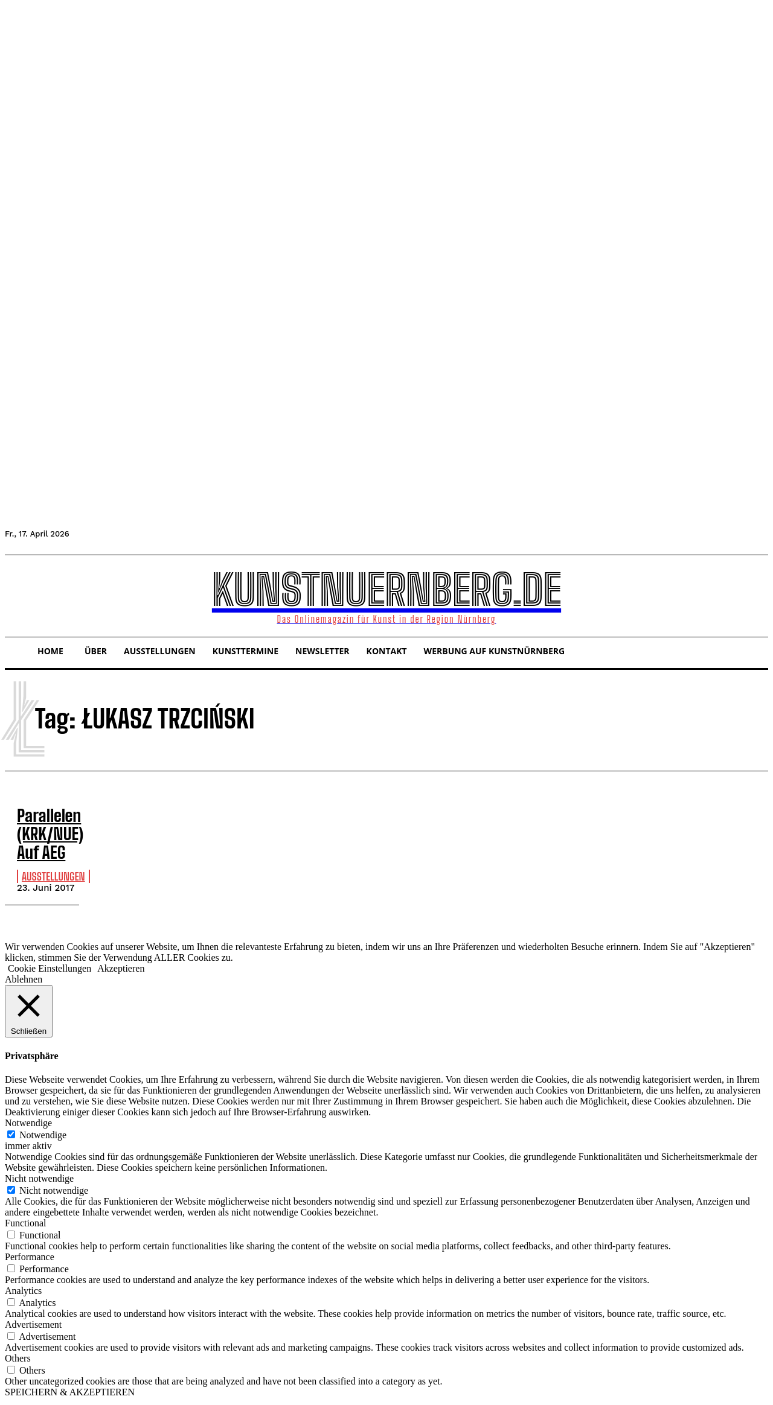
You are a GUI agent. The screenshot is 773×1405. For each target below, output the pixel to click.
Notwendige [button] (28, 1125)
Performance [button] (29, 1259)
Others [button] (18, 1361)
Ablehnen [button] (23, 982)
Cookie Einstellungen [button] (49, 971)
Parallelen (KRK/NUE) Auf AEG (45, 830)
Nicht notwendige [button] (39, 1181)
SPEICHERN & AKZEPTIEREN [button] (70, 1394)
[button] (19, 594)
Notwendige (42, 1137)
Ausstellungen (53, 869)
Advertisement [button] (33, 1327)
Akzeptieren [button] (120, 971)
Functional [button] (25, 1225)
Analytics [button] (23, 1293)
